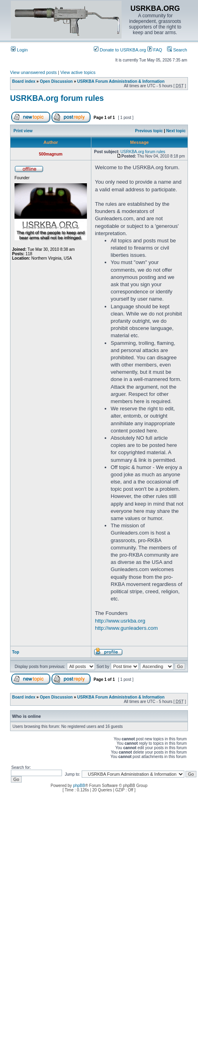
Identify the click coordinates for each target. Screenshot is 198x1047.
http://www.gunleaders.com (126, 628)
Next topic (176, 131)
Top (15, 652)
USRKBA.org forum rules (57, 98)
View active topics (77, 72)
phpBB (79, 785)
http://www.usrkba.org (120, 621)
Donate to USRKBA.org (120, 49)
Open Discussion (56, 81)
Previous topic (149, 131)
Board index (23, 81)
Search (177, 49)
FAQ (154, 49)
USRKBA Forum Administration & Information (121, 81)
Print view (23, 131)
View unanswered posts (33, 72)
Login (19, 49)
